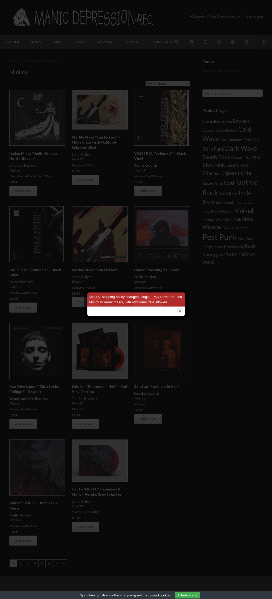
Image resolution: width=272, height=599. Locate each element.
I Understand (187, 595)
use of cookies (160, 595)
